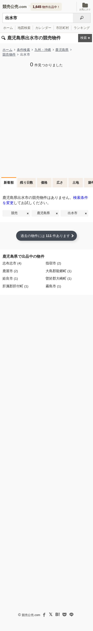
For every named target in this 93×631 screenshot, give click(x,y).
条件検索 (23, 50)
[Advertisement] (46, 121)
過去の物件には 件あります (45, 236)
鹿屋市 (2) (10, 271)
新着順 (9, 182)
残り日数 (26, 182)
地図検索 (24, 28)
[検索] (82, 18)
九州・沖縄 (42, 50)
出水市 (72, 213)
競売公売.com (31, 615)
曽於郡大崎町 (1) (58, 278)
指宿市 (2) (53, 263)
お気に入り (85, 6)
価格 (44, 182)
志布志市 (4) (11, 263)
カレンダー (43, 28)
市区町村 (62, 28)
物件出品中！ (46, 7)
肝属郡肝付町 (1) (15, 286)
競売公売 (10, 6)
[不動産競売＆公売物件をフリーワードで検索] (37, 18)
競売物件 (9, 54)
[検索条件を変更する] (85, 38)
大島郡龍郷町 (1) (58, 271)
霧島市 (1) (53, 286)
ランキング (82, 28)
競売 (14, 213)
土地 (75, 182)
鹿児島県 (61, 50)
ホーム (8, 28)
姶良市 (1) (10, 278)
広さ (60, 182)
